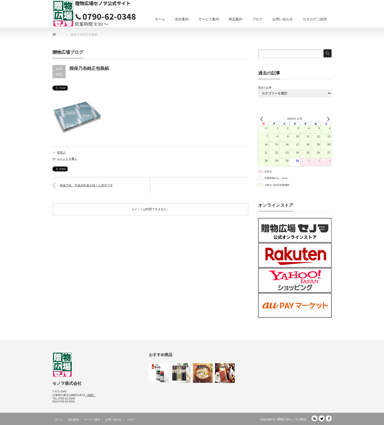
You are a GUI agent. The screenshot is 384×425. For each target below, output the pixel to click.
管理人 (61, 152)
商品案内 (235, 19)
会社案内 (182, 19)
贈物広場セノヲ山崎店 (292, 419)
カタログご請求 (315, 19)
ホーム (160, 19)
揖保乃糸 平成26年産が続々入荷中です (86, 185)
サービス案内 (208, 19)
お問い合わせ (282, 19)
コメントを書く (67, 158)
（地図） (90, 395)
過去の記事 (265, 87)
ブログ (257, 19)
